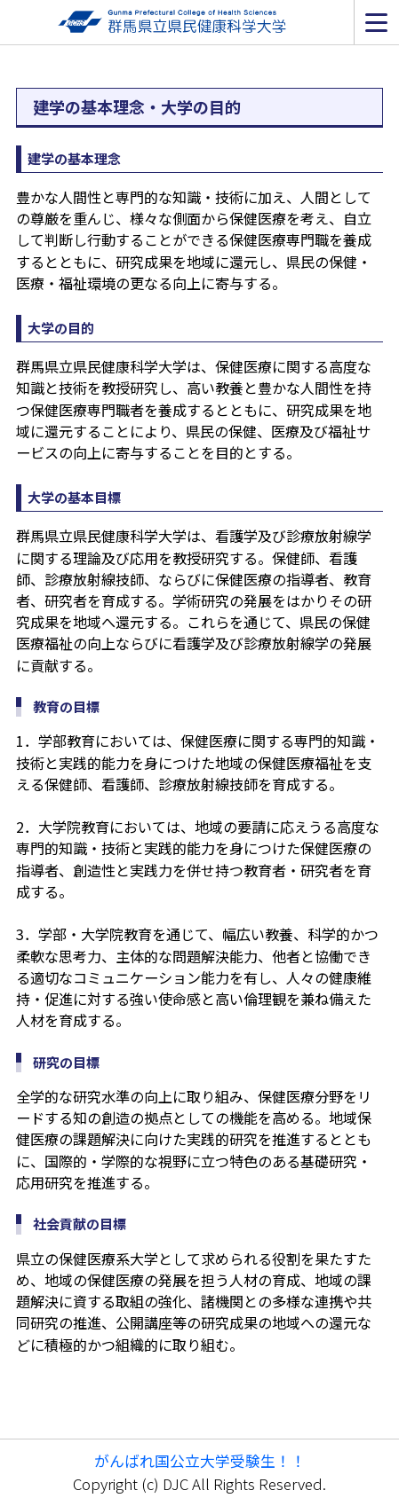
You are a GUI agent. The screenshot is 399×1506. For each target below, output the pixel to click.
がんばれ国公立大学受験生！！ (200, 1460)
